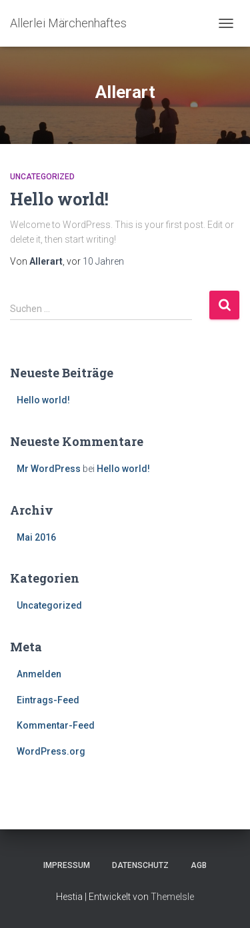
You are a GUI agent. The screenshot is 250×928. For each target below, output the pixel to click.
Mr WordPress (49, 468)
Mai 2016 (36, 537)
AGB (199, 865)
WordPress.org (51, 751)
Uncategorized (42, 176)
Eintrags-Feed (48, 700)
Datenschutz (140, 865)
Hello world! (59, 199)
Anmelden (39, 674)
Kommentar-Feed (56, 725)
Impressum (66, 865)
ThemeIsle (172, 896)
